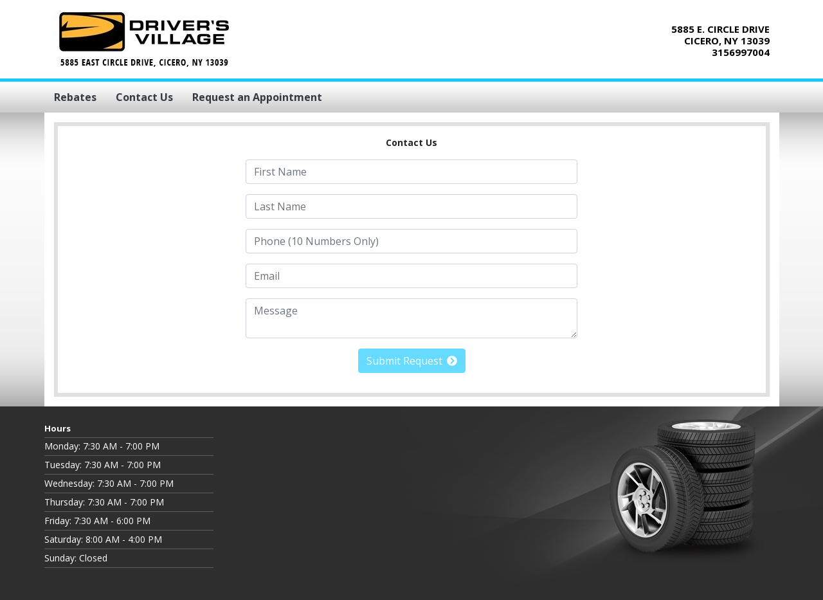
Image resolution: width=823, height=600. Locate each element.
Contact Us (144, 97)
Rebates (75, 97)
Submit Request (411, 361)
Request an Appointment (257, 97)
